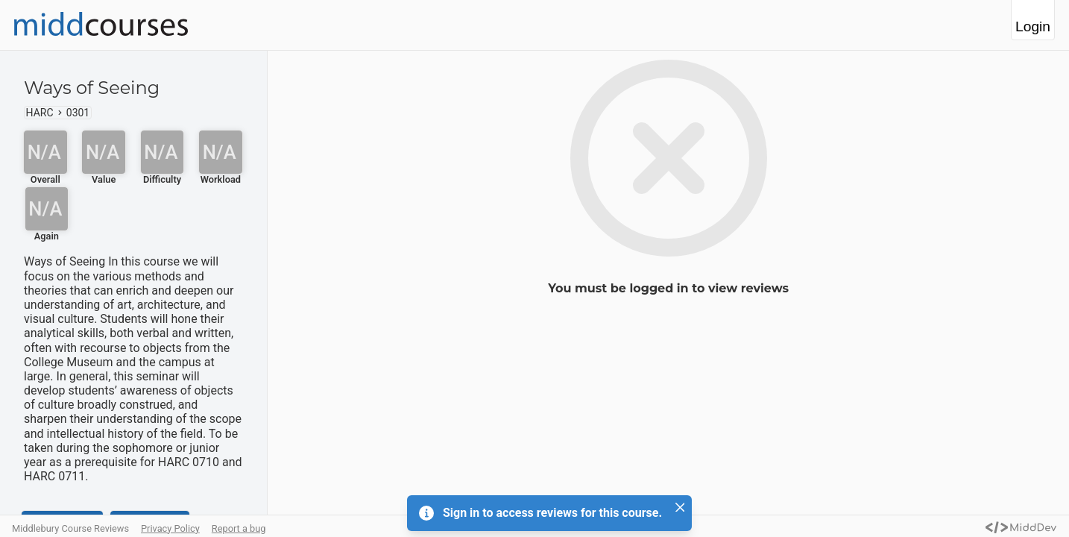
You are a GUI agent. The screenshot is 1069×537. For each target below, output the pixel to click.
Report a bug (239, 528)
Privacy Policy (170, 528)
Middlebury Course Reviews (70, 528)
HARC (40, 113)
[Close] (680, 507)
